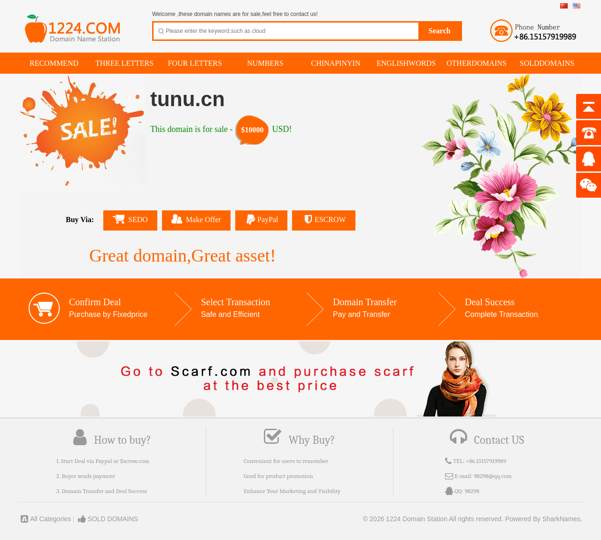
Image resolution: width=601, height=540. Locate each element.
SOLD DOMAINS (107, 519)
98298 (472, 490)
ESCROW (323, 220)
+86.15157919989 (486, 460)
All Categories (45, 519)
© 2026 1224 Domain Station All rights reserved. (433, 519)
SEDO (130, 219)
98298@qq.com (493, 475)
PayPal (261, 220)
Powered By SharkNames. (543, 519)
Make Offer (196, 219)
